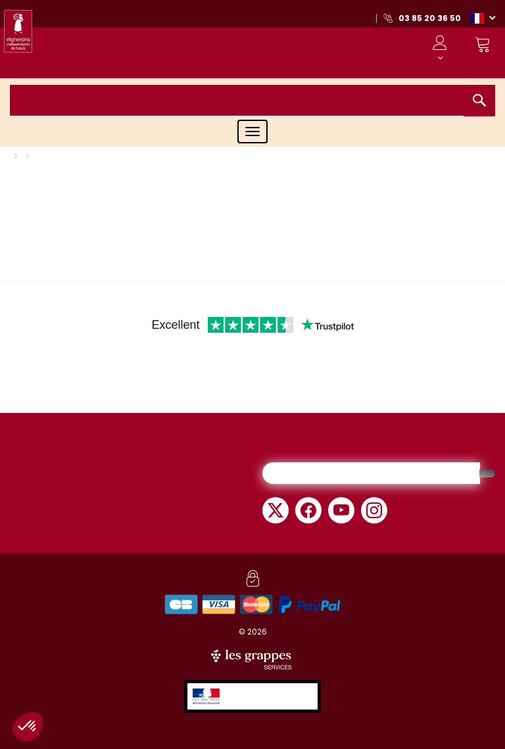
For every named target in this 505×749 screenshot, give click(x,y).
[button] (482, 17)
